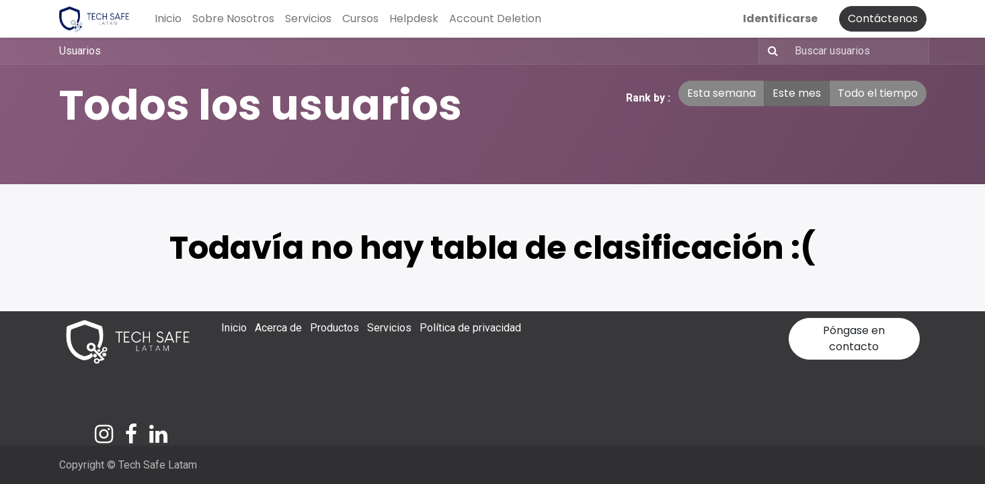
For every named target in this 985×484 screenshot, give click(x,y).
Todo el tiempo (878, 93)
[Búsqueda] (770, 51)
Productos (334, 327)
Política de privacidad (470, 327)
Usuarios (80, 50)
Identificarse (780, 18)
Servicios (389, 327)
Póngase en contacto (854, 338)
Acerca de (278, 327)
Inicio (234, 327)
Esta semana (721, 93)
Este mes (797, 93)
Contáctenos (883, 18)
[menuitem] (168, 18)
